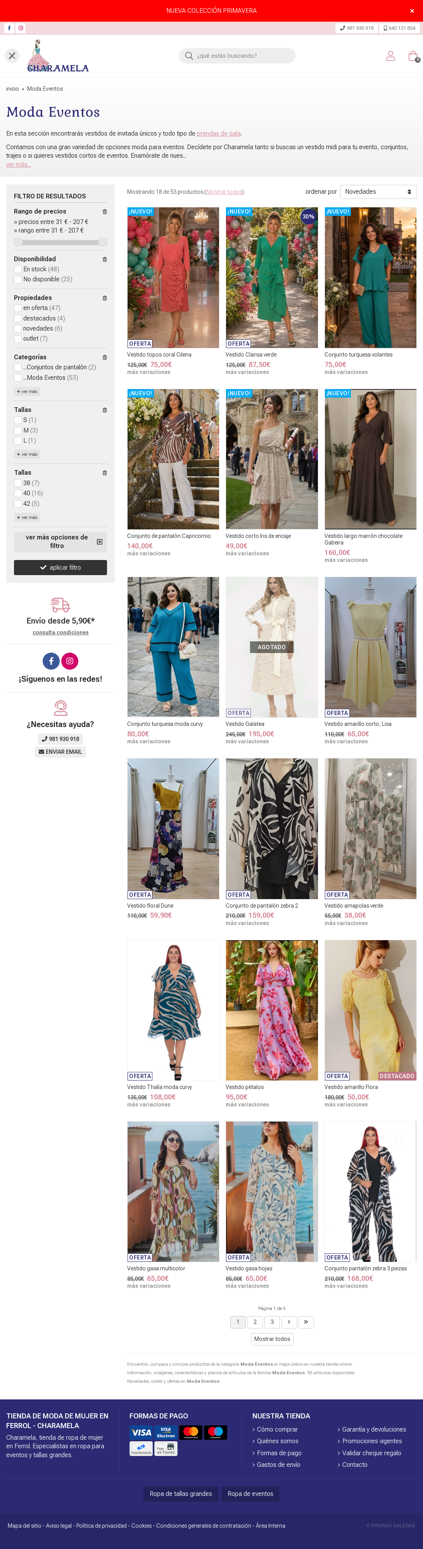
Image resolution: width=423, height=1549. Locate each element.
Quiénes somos (278, 1441)
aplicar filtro (65, 567)
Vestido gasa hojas (249, 1268)
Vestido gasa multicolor (156, 1268)
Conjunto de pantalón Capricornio (169, 536)
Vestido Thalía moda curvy (159, 1087)
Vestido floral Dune (150, 906)
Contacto (355, 1464)
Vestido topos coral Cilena (159, 354)
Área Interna (270, 1526)
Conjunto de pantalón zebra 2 (262, 906)
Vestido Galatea (245, 724)
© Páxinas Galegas (391, 1525)
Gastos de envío (278, 1464)
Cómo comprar (277, 1429)
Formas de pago (279, 1453)
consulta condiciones (61, 632)
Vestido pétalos (245, 1087)
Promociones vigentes (372, 1441)
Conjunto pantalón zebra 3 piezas (366, 1268)
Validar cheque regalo (371, 1453)
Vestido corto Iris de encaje (258, 536)
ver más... (18, 164)
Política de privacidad (101, 1526)
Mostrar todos (224, 192)
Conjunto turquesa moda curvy (165, 724)
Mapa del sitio (24, 1526)
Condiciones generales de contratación (203, 1526)
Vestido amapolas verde (354, 906)
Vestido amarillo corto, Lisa (358, 724)
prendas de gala (219, 133)
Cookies (141, 1526)
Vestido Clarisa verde (251, 354)
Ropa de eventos (250, 1493)
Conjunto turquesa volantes (358, 354)
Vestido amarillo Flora (351, 1087)
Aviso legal (59, 1526)
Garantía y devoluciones (374, 1429)
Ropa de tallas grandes (181, 1493)
